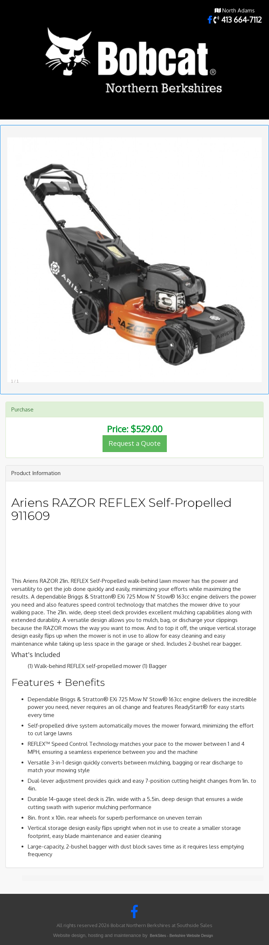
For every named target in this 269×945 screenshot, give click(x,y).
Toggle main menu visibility (259, 112)
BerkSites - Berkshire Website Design (181, 936)
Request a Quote (135, 443)
